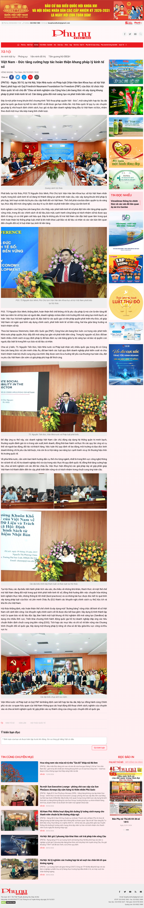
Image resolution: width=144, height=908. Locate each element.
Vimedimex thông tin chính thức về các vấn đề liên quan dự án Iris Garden (125, 204)
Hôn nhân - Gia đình (46, 45)
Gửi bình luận (99, 748)
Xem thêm (126, 834)
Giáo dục (60, 45)
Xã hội (36, 45)
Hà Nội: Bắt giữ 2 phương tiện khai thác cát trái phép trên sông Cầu (73, 836)
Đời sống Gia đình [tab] (134, 762)
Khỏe (66, 45)
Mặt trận (30, 45)
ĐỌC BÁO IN (126, 756)
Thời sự (23, 45)
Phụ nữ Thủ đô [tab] (116, 762)
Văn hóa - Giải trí (79, 45)
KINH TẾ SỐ (10, 723)
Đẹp (71, 45)
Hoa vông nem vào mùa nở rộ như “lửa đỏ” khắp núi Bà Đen (69, 762)
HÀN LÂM (22, 723)
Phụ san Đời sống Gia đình (109, 45)
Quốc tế (121, 45)
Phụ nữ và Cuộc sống (92, 45)
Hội (55, 45)
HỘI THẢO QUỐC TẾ (37, 723)
